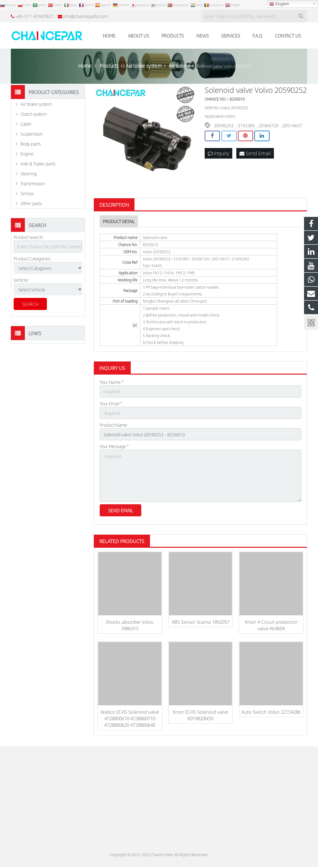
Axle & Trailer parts (37, 163)
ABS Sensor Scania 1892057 (200, 621)
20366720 (269, 125)
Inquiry (218, 153)
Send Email (255, 153)
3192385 (246, 125)
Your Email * (111, 403)
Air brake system (36, 104)
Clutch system (33, 113)
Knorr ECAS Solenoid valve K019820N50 (200, 715)
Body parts (30, 143)
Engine (27, 153)
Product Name (113, 424)
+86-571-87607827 (34, 16)
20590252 (224, 125)
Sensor (27, 193)
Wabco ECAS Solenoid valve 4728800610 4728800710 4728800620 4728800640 (130, 718)
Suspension (31, 133)
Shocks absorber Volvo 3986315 (129, 625)
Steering (28, 173)
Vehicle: (21, 279)
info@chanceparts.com (85, 16)
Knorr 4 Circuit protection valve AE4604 (271, 625)
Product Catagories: (33, 258)
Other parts (31, 203)
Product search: (29, 237)
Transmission (32, 183)
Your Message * (114, 446)
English (279, 4)
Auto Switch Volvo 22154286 (271, 711)
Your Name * (111, 382)
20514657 (292, 125)
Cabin (25, 123)
